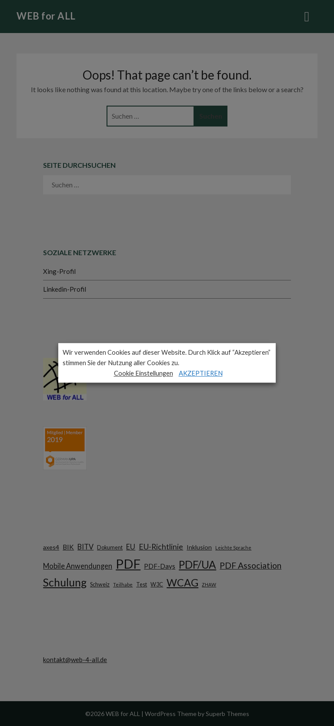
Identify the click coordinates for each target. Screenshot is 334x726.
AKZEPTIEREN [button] (201, 373)
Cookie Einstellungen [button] (143, 373)
